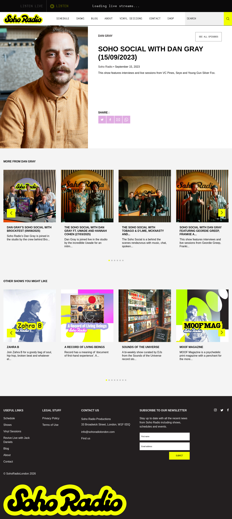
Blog (94, 18)
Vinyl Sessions (131, 18)
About (109, 18)
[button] (221, 212)
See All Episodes (208, 37)
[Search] (228, 18)
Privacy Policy (50, 418)
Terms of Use (50, 424)
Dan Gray (105, 35)
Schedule (62, 18)
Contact (155, 18)
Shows (80, 18)
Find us (85, 438)
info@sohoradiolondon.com (98, 431)
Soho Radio (105, 66)
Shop (170, 18)
